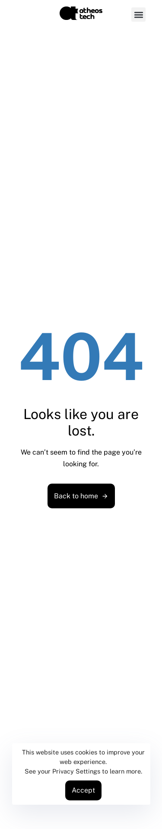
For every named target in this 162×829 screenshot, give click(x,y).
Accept (83, 790)
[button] (138, 14)
